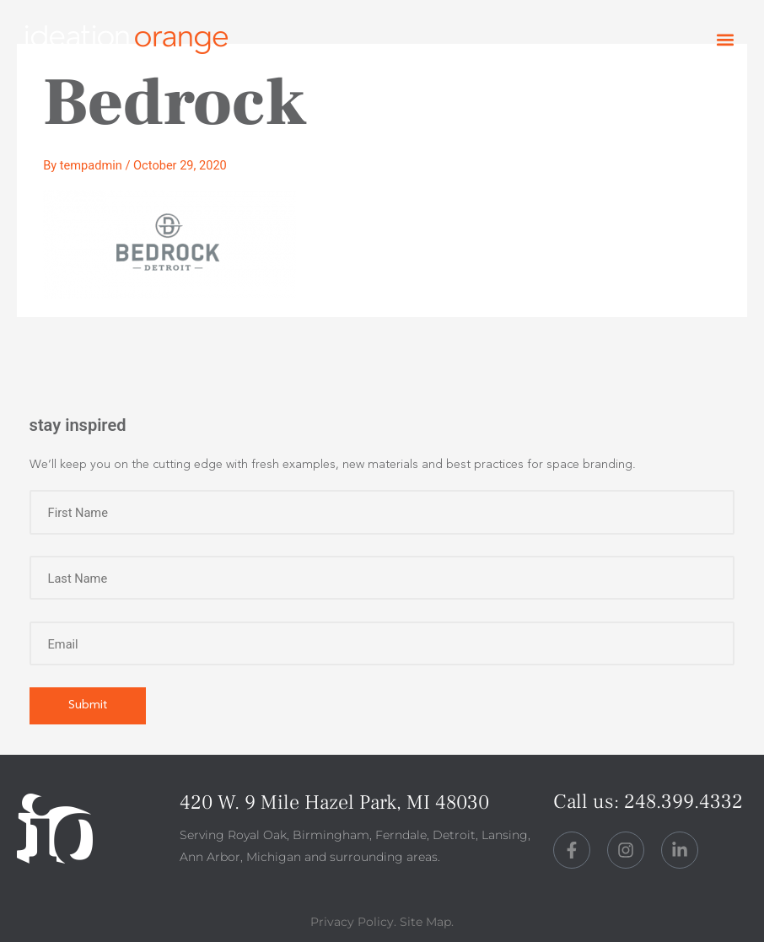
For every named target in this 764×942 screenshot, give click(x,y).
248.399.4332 (683, 802)
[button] (725, 40)
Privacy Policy (352, 921)
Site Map (425, 921)
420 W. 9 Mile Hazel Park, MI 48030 (334, 802)
